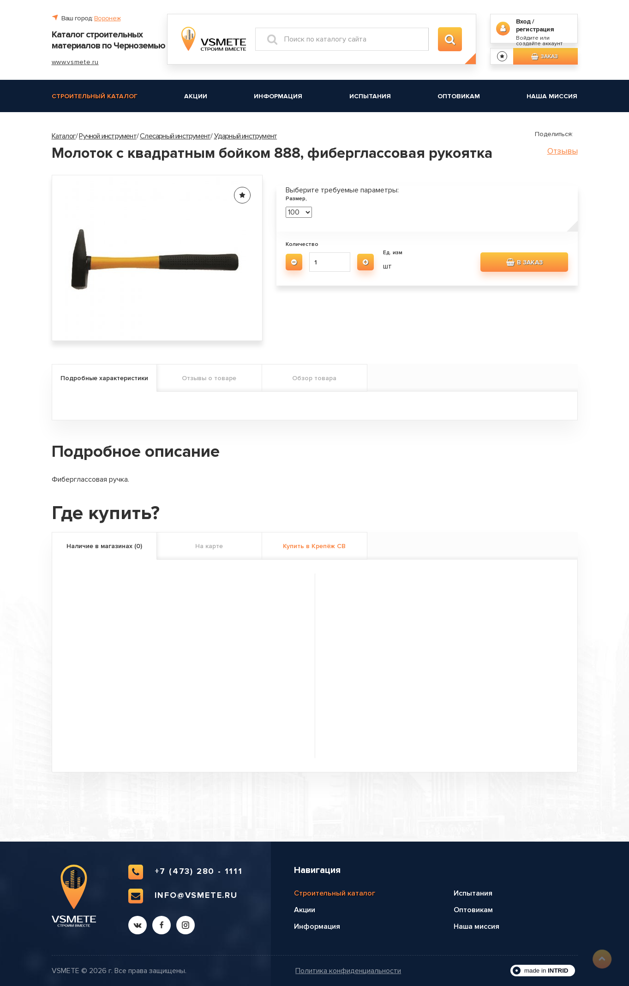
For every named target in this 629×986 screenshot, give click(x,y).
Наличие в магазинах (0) (104, 546)
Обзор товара (314, 378)
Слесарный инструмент (175, 136)
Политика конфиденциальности (348, 971)
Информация (278, 96)
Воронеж (107, 18)
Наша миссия (552, 96)
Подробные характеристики (104, 378)
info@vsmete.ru (183, 896)
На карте (209, 546)
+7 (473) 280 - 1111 (185, 872)
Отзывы (562, 151)
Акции (195, 96)
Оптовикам (458, 96)
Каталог (64, 136)
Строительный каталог (95, 96)
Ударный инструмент (245, 136)
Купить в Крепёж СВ (314, 546)
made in (546, 970)
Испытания (370, 96)
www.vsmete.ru (75, 62)
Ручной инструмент (107, 136)
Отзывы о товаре (209, 378)
